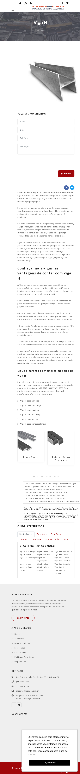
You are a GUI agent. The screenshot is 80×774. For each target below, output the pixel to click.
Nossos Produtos (22, 643)
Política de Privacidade (24, 657)
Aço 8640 (28, 487)
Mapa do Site (20, 661)
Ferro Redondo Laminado (33, 489)
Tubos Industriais (65, 484)
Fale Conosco (20, 652)
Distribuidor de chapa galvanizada (55, 492)
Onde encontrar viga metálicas (55, 498)
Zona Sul (23, 539)
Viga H (43, 30)
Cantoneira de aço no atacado (53, 489)
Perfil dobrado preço (31, 501)
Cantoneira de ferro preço (33, 492)
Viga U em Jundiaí (62, 501)
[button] (34, 476)
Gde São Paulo (52, 539)
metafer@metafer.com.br (28, 394)
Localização (19, 647)
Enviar (66, 173)
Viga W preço (74, 501)
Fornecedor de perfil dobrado (34, 498)
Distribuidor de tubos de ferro (35, 495)
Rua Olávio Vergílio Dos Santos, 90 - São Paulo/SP (37, 677)
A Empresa (19, 638)
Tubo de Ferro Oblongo (49, 484)
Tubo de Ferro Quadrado (61, 459)
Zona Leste (36, 539)
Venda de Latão (45, 487)
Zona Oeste (56, 534)
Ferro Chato (30, 457)
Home (36, 30)
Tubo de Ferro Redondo (33, 484)
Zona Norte (42, 534)
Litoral (65, 539)
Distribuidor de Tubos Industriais (63, 487)
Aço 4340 (35, 487)
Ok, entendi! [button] (49, 762)
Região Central (25, 534)
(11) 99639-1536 (21, 686)
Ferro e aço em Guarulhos (55, 495)
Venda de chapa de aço (47, 501)
